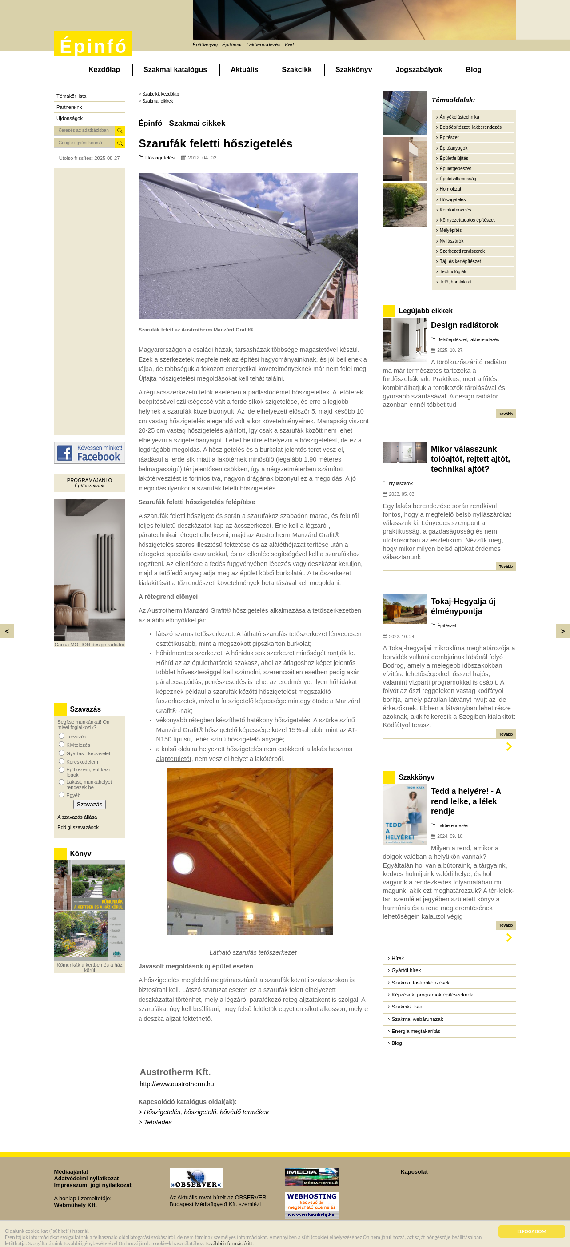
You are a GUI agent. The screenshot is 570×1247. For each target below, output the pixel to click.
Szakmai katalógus (175, 69)
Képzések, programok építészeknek (432, 994)
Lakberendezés (452, 825)
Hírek (398, 958)
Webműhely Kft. (75, 1205)
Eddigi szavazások (78, 827)
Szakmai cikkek (157, 101)
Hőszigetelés (160, 157)
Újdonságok (69, 118)
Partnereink (69, 107)
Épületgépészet (455, 168)
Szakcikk (297, 69)
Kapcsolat (414, 1171)
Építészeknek (89, 485)
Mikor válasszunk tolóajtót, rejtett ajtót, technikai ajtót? (470, 459)
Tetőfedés (158, 1122)
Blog (474, 69)
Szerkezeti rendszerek (462, 251)
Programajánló (89, 480)
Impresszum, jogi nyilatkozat (93, 1185)
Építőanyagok (454, 148)
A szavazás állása (77, 817)
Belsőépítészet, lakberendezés (471, 127)
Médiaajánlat (71, 1171)
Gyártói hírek (406, 970)
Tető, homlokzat (456, 281)
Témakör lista (71, 96)
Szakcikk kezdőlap (160, 94)
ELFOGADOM (531, 1232)
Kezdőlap (104, 69)
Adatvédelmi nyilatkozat (86, 1178)
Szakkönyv (353, 69)
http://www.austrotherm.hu (177, 1084)
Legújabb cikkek (425, 311)
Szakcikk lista (407, 1006)
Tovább (506, 414)
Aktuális (244, 69)
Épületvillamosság (458, 178)
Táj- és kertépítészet (460, 261)
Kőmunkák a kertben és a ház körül (89, 967)
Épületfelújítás (454, 158)
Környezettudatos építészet (467, 220)
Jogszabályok (419, 69)
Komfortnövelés (455, 209)
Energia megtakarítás (416, 1031)
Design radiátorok (464, 325)
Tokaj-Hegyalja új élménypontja (463, 606)
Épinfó (94, 46)
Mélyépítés (451, 230)
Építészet (449, 137)
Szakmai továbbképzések (421, 982)
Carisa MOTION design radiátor (89, 644)
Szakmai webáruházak (417, 1019)
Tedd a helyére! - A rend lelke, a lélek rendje (466, 801)
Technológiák (453, 271)
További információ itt (229, 1244)
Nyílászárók (451, 241)
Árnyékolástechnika (459, 117)
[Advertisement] (89, 301)
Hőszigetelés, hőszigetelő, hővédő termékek (206, 1112)
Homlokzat (450, 189)
